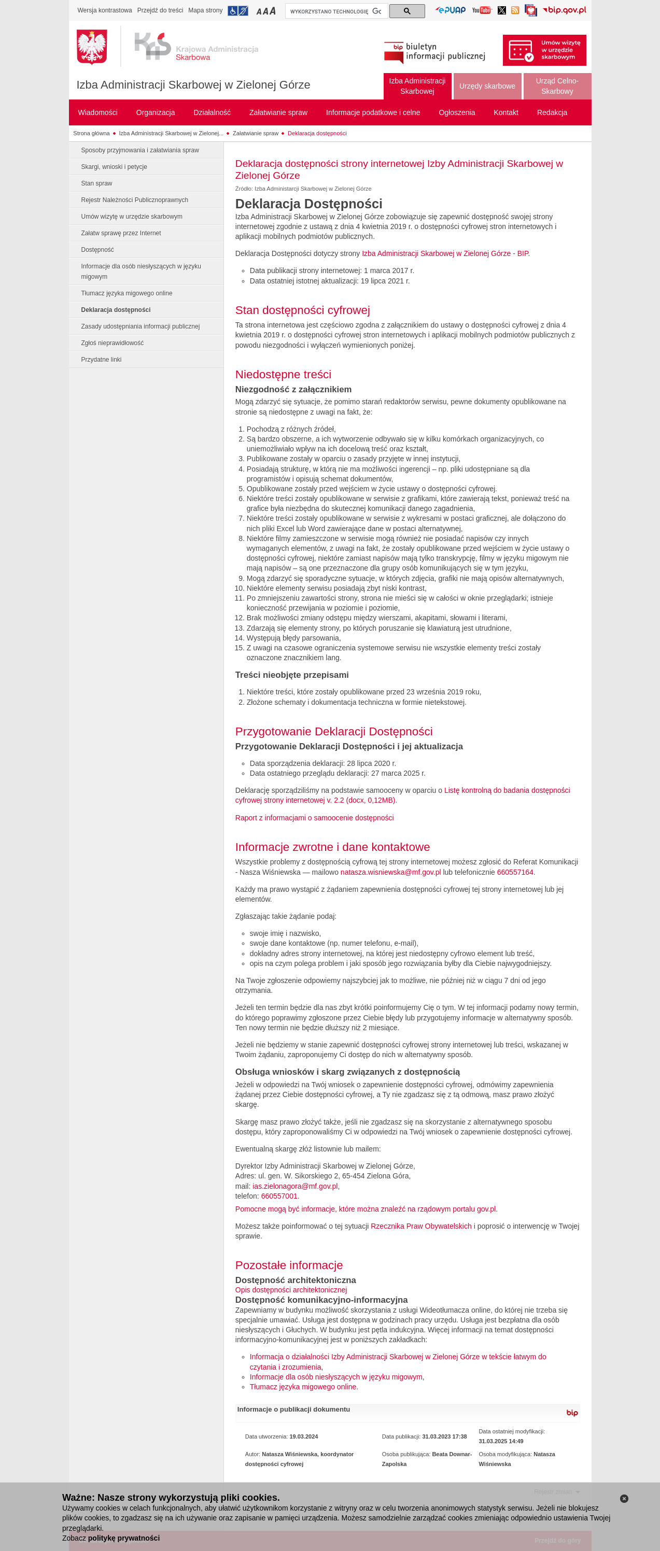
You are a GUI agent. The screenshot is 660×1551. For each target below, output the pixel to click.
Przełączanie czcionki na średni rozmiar (266, 11)
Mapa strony (205, 10)
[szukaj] (335, 11)
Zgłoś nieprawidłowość (112, 343)
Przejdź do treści (160, 10)
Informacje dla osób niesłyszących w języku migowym (141, 271)
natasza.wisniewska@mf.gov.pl (391, 872)
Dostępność (97, 249)
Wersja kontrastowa (105, 10)
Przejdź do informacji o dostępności (238, 11)
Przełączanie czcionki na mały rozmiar (259, 11)
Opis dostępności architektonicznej (291, 1290)
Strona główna (91, 133)
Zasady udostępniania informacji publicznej (140, 326)
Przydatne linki (101, 359)
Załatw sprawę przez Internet (121, 233)
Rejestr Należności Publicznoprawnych (135, 200)
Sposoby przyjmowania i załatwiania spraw (140, 150)
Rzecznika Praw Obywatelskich (421, 1226)
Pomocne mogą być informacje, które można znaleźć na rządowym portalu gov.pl (365, 1209)
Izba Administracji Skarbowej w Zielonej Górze (194, 85)
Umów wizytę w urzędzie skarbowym (131, 216)
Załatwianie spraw (255, 133)
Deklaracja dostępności (317, 133)
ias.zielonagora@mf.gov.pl (295, 1186)
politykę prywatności (124, 1538)
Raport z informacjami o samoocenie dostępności (314, 818)
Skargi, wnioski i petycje (114, 166)
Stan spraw (97, 183)
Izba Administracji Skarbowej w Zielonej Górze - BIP (445, 253)
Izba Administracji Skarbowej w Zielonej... (171, 133)
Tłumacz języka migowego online (127, 293)
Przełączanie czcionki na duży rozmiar (273, 11)
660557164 (515, 872)
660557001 (279, 1196)
